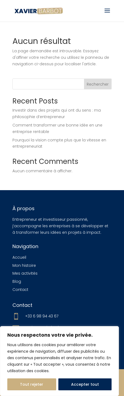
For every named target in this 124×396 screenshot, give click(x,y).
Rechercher (98, 84)
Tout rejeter (31, 384)
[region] (59, 361)
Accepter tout (85, 384)
